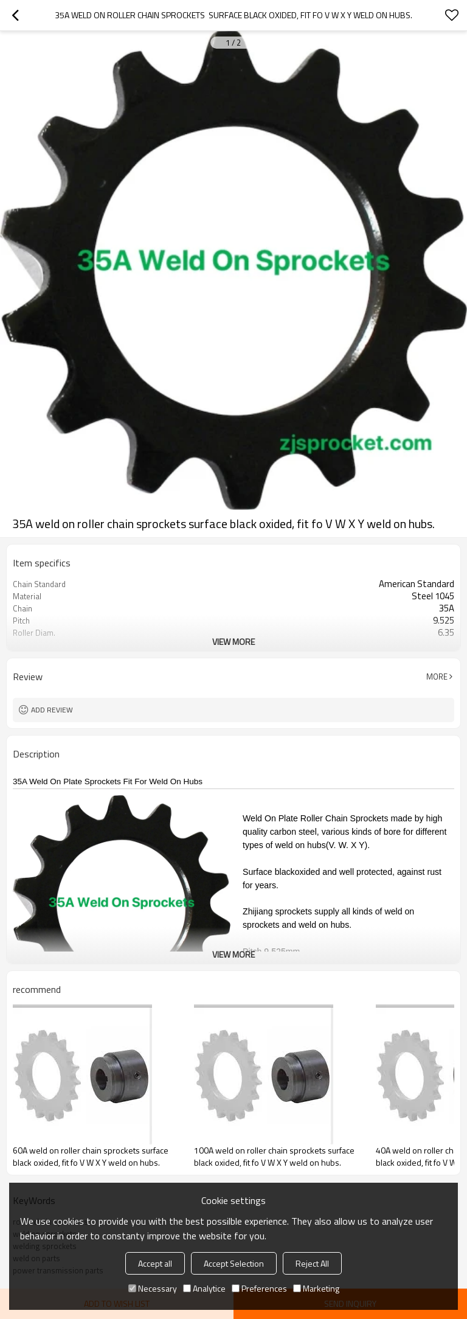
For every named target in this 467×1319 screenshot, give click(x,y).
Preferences (259, 1288)
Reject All (312, 1263)
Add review (52, 709)
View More (233, 641)
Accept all (155, 1263)
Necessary (152, 1288)
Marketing (316, 1288)
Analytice (204, 1288)
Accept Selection (234, 1263)
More (437, 676)
